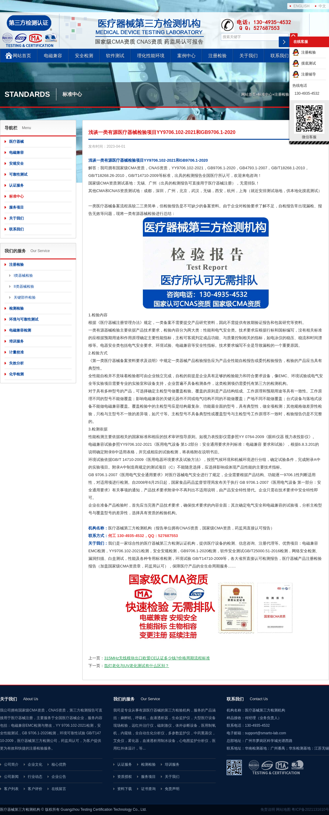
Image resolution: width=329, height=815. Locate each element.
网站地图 (283, 809)
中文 (322, 6)
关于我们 (248, 55)
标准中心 (265, 94)
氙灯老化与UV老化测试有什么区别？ (136, 665)
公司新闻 (11, 777)
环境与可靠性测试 (23, 319)
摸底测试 (304, 63)
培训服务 (16, 341)
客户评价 (35, 789)
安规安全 (16, 163)
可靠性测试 (18, 174)
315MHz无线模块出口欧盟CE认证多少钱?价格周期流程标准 (157, 658)
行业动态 (35, 777)
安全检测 (84, 55)
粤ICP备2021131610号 (310, 809)
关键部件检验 (25, 297)
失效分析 (16, 363)
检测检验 (16, 308)
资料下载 (124, 789)
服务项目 (16, 207)
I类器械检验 (23, 275)
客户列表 (11, 789)
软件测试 (115, 55)
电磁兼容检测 (20, 330)
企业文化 (35, 764)
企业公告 (58, 777)
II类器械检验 (24, 286)
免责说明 (267, 809)
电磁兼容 (53, 55)
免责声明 (172, 789)
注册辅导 (304, 74)
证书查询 (148, 789)
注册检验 (217, 55)
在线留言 (58, 789)
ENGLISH (301, 6)
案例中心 (186, 55)
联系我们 (280, 55)
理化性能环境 (150, 55)
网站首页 (22, 55)
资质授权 (124, 777)
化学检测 (16, 374)
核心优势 (58, 764)
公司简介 (11, 764)
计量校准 (16, 352)
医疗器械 (16, 141)
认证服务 (16, 185)
